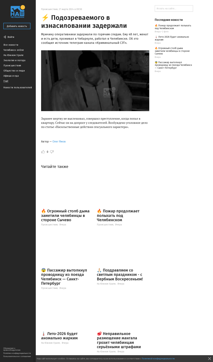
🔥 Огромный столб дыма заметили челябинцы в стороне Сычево (65, 215)
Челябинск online (13, 50)
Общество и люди (14, 70)
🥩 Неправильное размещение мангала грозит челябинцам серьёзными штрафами (119, 340)
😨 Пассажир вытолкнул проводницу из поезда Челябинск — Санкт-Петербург (64, 277)
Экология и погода (14, 60)
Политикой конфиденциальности (158, 358)
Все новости (10, 44)
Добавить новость (17, 26)
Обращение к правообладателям (11, 349)
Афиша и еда (11, 75)
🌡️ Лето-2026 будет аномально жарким (59, 335)
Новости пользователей (17, 87)
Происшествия (12, 65)
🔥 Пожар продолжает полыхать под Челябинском (118, 215)
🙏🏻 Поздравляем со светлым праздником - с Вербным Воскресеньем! (120, 274)
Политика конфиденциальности (17, 353)
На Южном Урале (13, 55)
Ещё (5, 81)
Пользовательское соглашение (17, 356)
